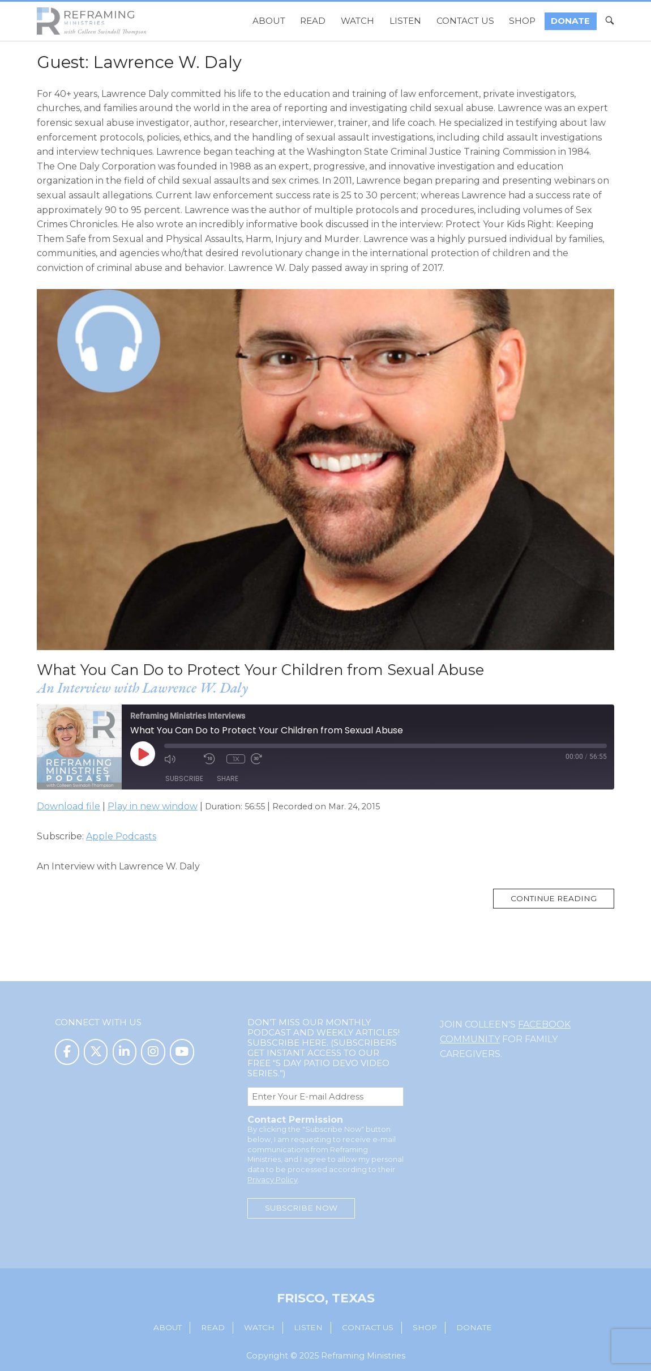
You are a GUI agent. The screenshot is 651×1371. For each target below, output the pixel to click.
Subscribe (184, 778)
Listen (405, 20)
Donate (570, 20)
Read (313, 20)
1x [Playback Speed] (236, 758)
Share (227, 778)
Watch (357, 20)
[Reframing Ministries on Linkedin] (125, 1052)
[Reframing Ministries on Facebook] (67, 1052)
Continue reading (562, 901)
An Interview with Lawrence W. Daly (142, 687)
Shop (522, 20)
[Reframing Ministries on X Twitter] (96, 1052)
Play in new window (153, 806)
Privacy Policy (272, 1179)
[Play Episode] (142, 753)
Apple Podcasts (121, 836)
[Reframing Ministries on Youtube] (182, 1052)
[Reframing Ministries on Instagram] (153, 1052)
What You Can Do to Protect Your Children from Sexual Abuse (260, 669)
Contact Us (465, 20)
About (268, 20)
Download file (68, 806)
